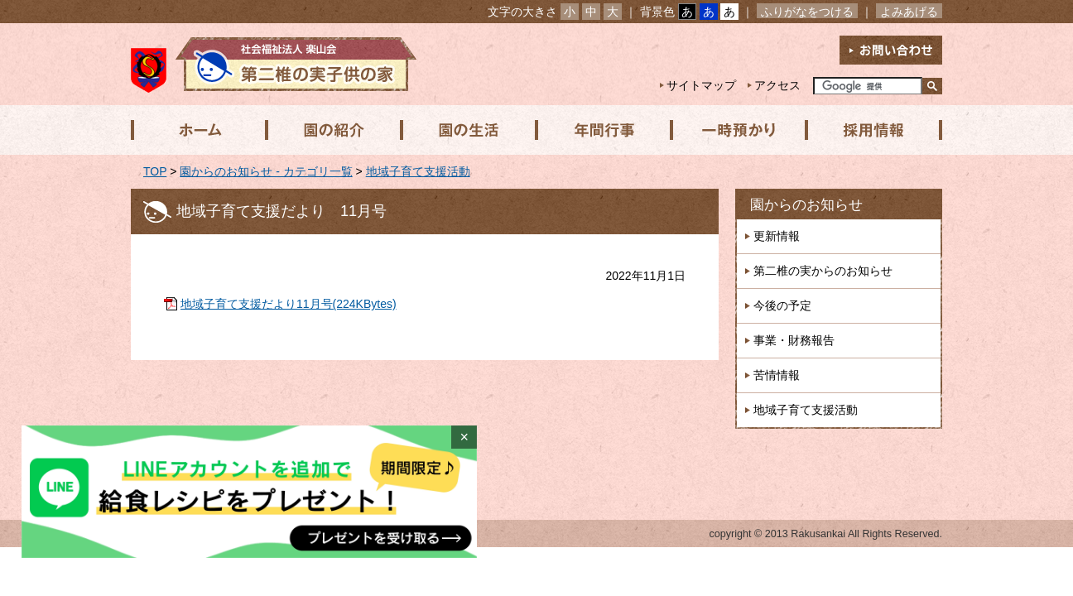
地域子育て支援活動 (418, 171)
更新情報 (776, 236)
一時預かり (734, 130)
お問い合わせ (891, 50)
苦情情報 (776, 375)
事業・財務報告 (794, 340)
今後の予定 (782, 305)
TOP (154, 171)
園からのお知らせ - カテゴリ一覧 (266, 171)
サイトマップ (701, 85)
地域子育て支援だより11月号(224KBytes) (288, 303)
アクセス (777, 85)
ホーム (198, 130)
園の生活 (466, 130)
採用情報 (868, 130)
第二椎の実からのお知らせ (823, 270)
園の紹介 (332, 130)
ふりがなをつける (807, 11)
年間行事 (600, 130)
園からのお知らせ (806, 205)
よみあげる (909, 11)
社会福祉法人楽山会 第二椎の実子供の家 (273, 64)
